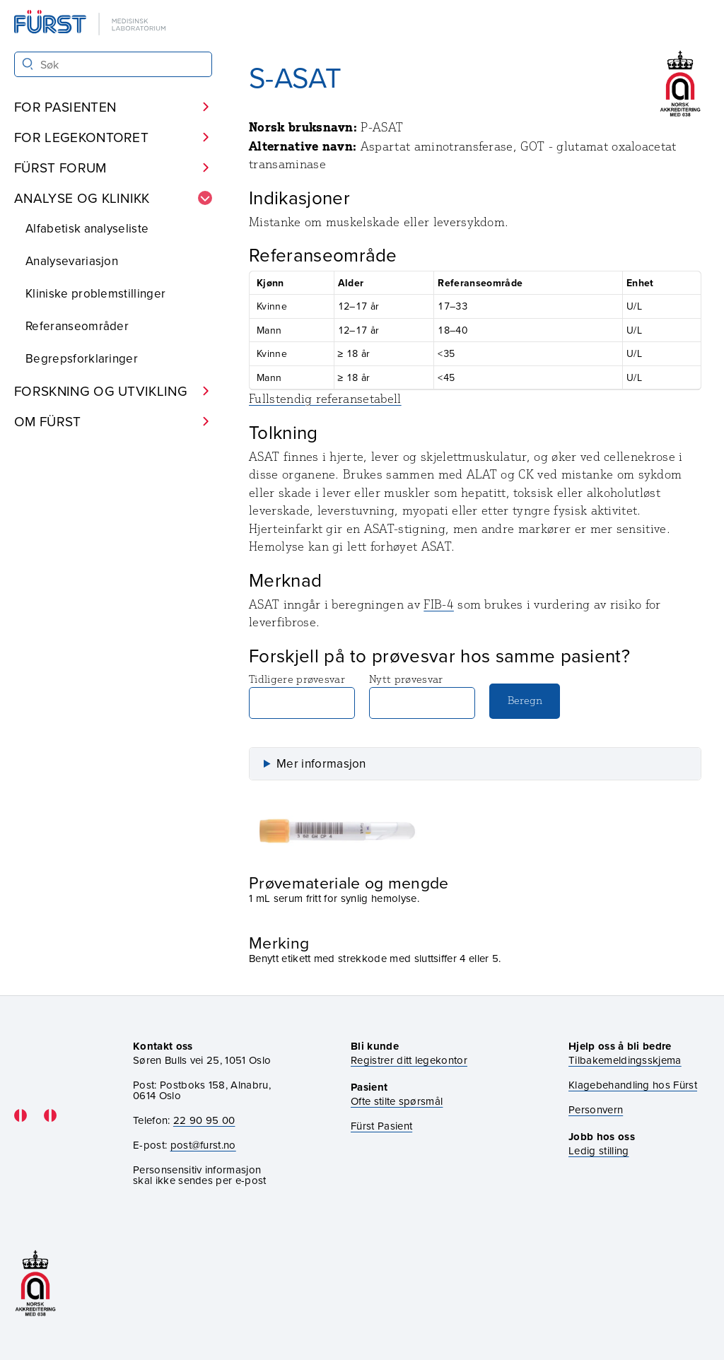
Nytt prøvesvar (422, 695)
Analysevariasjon (71, 260)
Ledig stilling (598, 1150)
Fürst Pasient (381, 1125)
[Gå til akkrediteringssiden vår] (35, 1283)
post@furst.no (203, 1144)
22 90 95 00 (204, 1120)
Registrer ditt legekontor (409, 1060)
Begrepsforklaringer (81, 358)
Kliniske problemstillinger (95, 293)
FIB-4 (439, 604)
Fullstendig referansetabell (325, 399)
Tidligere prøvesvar (302, 695)
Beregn (525, 700)
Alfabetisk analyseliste (86, 228)
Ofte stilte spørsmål (397, 1101)
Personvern (595, 1109)
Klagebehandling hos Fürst (632, 1084)
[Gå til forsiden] (91, 23)
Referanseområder (77, 325)
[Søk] (28, 64)
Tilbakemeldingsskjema (625, 1060)
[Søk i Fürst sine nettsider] (113, 64)
